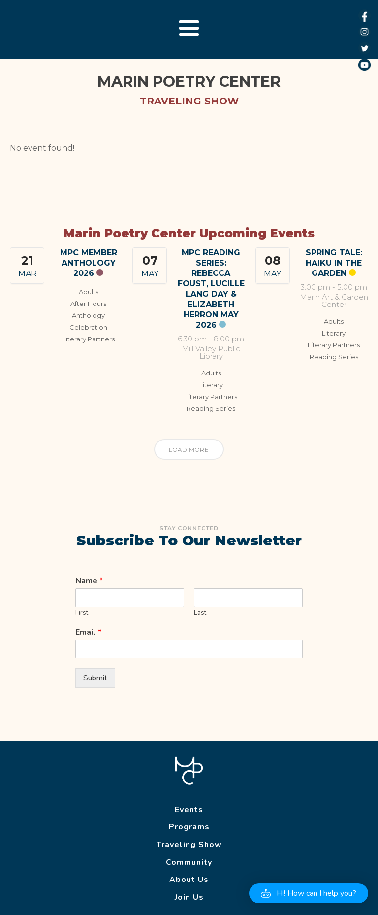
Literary (211, 385)
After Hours (88, 303)
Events (189, 809)
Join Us (189, 897)
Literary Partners (89, 339)
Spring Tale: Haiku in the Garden (334, 263)
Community (189, 862)
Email (88, 632)
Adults (88, 292)
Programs (189, 826)
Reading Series (211, 408)
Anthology (88, 315)
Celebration (88, 327)
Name (89, 581)
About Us (189, 879)
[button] (308, 893)
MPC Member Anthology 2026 (88, 263)
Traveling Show (189, 844)
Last (200, 613)
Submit (95, 678)
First (81, 613)
